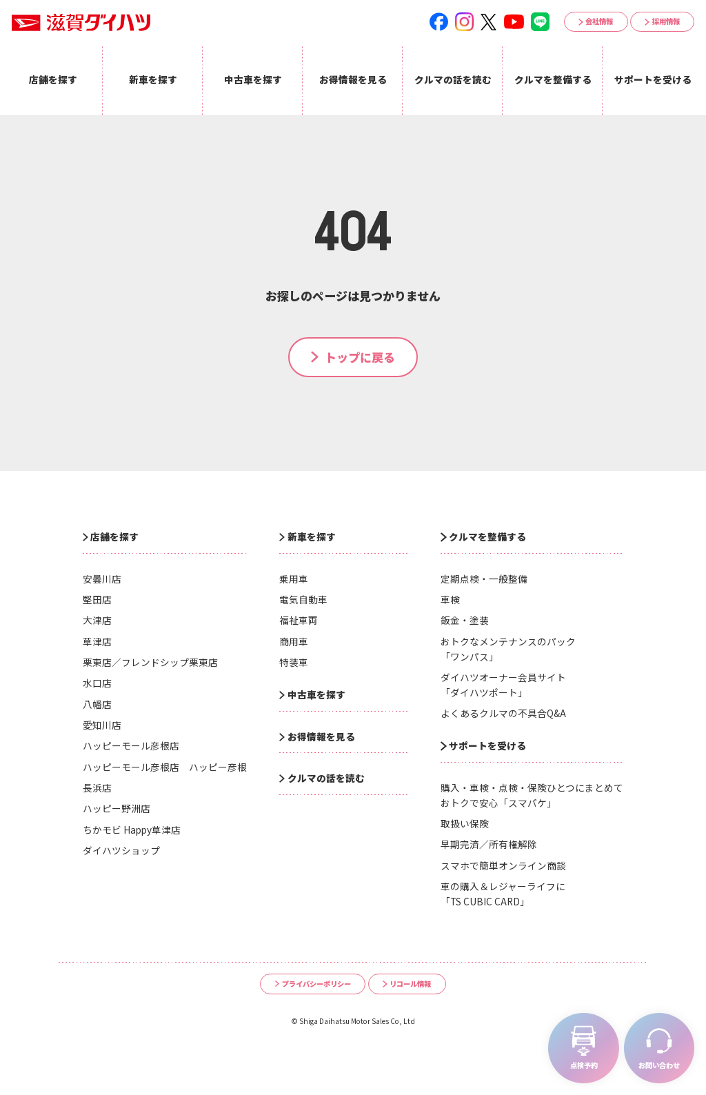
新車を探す (312, 536)
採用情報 (666, 21)
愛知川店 (102, 725)
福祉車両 (298, 620)
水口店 (97, 683)
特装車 (293, 662)
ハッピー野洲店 (116, 808)
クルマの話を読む (326, 778)
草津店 (97, 641)
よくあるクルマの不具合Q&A (503, 713)
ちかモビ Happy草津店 (132, 829)
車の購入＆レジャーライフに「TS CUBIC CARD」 (503, 893)
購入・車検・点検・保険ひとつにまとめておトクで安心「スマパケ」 (532, 795)
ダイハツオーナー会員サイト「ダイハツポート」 (503, 684)
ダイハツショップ (121, 850)
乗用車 (293, 578)
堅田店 (97, 599)
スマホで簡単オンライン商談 (503, 865)
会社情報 (599, 21)
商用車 (293, 641)
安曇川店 (102, 578)
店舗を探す (114, 536)
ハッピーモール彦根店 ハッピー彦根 (165, 767)
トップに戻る (360, 356)
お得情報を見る (321, 736)
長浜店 (97, 787)
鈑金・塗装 (465, 620)
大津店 (97, 620)
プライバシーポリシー (316, 983)
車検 (450, 599)
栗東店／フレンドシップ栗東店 (150, 662)
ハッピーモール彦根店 (131, 745)
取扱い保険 (465, 823)
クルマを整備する (487, 536)
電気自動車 (303, 599)
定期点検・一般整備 (484, 578)
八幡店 (97, 704)
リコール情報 (410, 983)
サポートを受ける (487, 745)
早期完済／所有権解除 (489, 844)
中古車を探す (316, 694)
